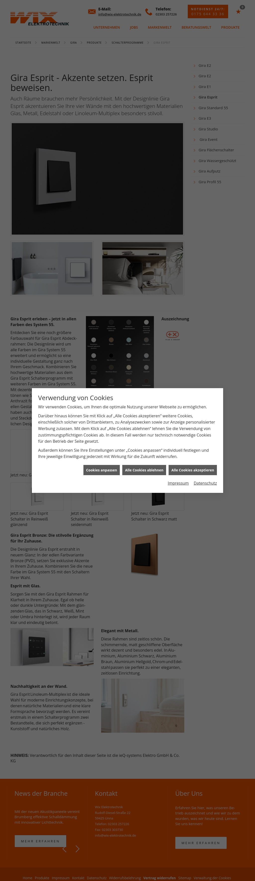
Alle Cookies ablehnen (144, 435)
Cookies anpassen (101, 435)
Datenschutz (205, 448)
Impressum (178, 448)
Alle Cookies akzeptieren (192, 435)
